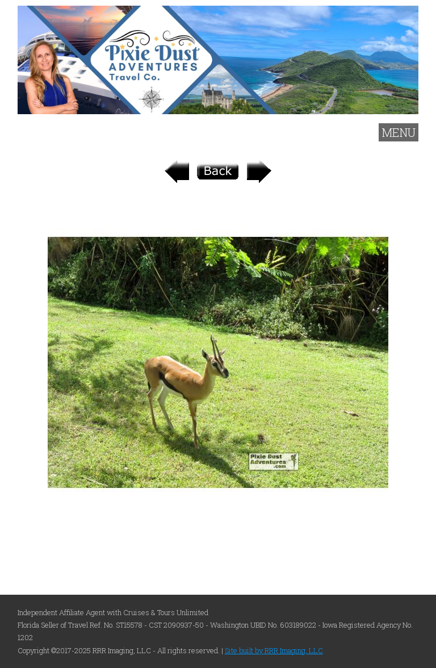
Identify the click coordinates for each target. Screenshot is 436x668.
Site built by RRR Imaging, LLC (274, 650)
